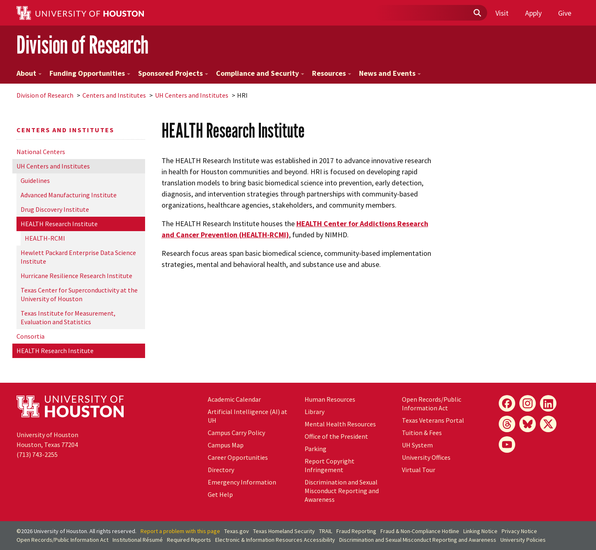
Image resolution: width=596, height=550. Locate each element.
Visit (502, 13)
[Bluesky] (527, 424)
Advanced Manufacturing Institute (69, 195)
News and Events (390, 73)
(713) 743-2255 (37, 454)
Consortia (30, 336)
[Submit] (477, 13)
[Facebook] (507, 403)
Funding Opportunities (89, 73)
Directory (221, 470)
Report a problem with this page (180, 531)
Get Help (220, 494)
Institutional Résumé (138, 539)
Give (564, 13)
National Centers (40, 151)
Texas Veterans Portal (433, 420)
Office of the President (336, 436)
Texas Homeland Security (284, 531)
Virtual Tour (418, 470)
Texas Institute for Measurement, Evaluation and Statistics (68, 317)
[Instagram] (527, 403)
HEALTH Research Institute (59, 224)
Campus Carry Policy (236, 432)
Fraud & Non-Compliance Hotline (419, 531)
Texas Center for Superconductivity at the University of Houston (79, 294)
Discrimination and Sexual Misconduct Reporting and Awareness (342, 490)
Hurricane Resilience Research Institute (76, 275)
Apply (533, 13)
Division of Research (82, 45)
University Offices (426, 457)
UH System (417, 445)
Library (314, 411)
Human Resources (330, 399)
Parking (315, 449)
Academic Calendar (234, 399)
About (29, 73)
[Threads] (507, 424)
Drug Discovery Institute (55, 209)
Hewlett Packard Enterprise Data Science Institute (78, 256)
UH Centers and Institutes (191, 95)
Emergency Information (242, 482)
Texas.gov (236, 531)
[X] (548, 424)
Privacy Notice (519, 531)
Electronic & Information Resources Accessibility (275, 539)
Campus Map (226, 445)
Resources (331, 73)
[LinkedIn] (548, 403)
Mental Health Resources (340, 424)
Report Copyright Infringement (329, 465)
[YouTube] (507, 444)
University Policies (523, 539)
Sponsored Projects (173, 73)
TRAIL (325, 531)
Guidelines (35, 180)
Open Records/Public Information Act (431, 403)
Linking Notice (480, 531)
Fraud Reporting (356, 531)
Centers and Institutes (114, 95)
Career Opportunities (238, 457)
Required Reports (189, 539)
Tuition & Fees (422, 432)
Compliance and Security (260, 73)
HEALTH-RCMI (45, 238)
